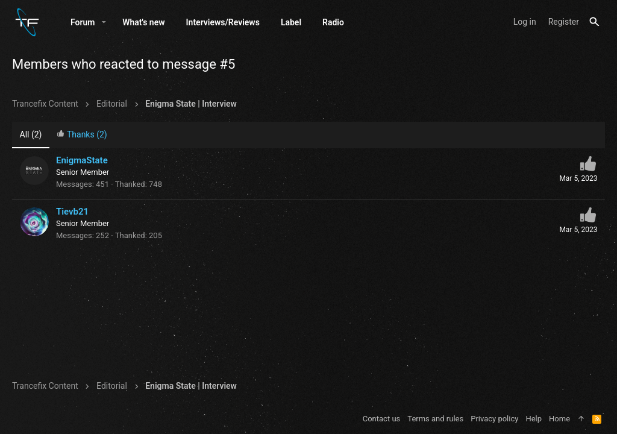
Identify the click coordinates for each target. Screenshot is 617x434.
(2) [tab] (31, 134)
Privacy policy (494, 418)
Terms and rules (435, 418)
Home (559, 418)
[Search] (594, 22)
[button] (103, 22)
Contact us (382, 418)
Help (533, 418)
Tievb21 (72, 211)
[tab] (81, 135)
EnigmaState (82, 160)
